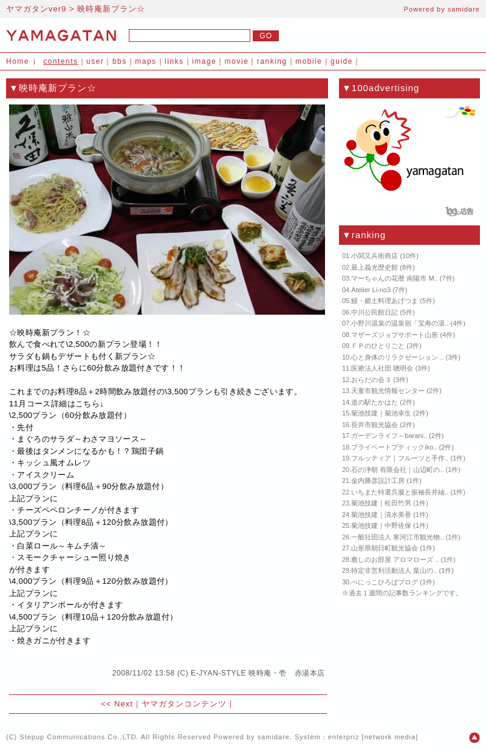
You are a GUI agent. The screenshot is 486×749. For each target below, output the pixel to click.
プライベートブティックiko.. (394, 447)
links (174, 61)
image (204, 61)
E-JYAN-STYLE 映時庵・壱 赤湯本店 (258, 673)
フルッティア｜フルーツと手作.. (399, 458)
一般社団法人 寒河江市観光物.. (397, 537)
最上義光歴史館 (374, 267)
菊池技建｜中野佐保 (381, 525)
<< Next (117, 703)
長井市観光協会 (374, 424)
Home (17, 61)
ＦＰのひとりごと (378, 345)
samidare (464, 9)
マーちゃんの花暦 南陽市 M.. (394, 278)
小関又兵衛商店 (374, 255)
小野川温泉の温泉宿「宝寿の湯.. (399, 323)
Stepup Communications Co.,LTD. (79, 736)
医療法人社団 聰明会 (382, 368)
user (95, 61)
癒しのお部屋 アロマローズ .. (395, 559)
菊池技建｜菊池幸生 (381, 413)
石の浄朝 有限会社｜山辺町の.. (397, 469)
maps (145, 61)
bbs (119, 61)
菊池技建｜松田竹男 (381, 503)
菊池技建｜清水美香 (381, 514)
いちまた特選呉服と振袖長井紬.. (399, 492)
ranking (272, 61)
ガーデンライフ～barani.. (389, 435)
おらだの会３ (371, 379)
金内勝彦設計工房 (378, 480)
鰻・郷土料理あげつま (384, 300)
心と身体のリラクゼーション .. (397, 357)
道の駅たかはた (374, 402)
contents (60, 61)
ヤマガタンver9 (36, 8)
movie (237, 61)
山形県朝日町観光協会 (384, 548)
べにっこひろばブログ (384, 582)
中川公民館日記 (374, 312)
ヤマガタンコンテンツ (184, 703)
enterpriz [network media (372, 736)
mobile (308, 61)
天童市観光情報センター (388, 390)
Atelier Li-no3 (371, 289)
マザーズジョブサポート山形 (394, 334)
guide (341, 61)
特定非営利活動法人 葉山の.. (394, 570)
